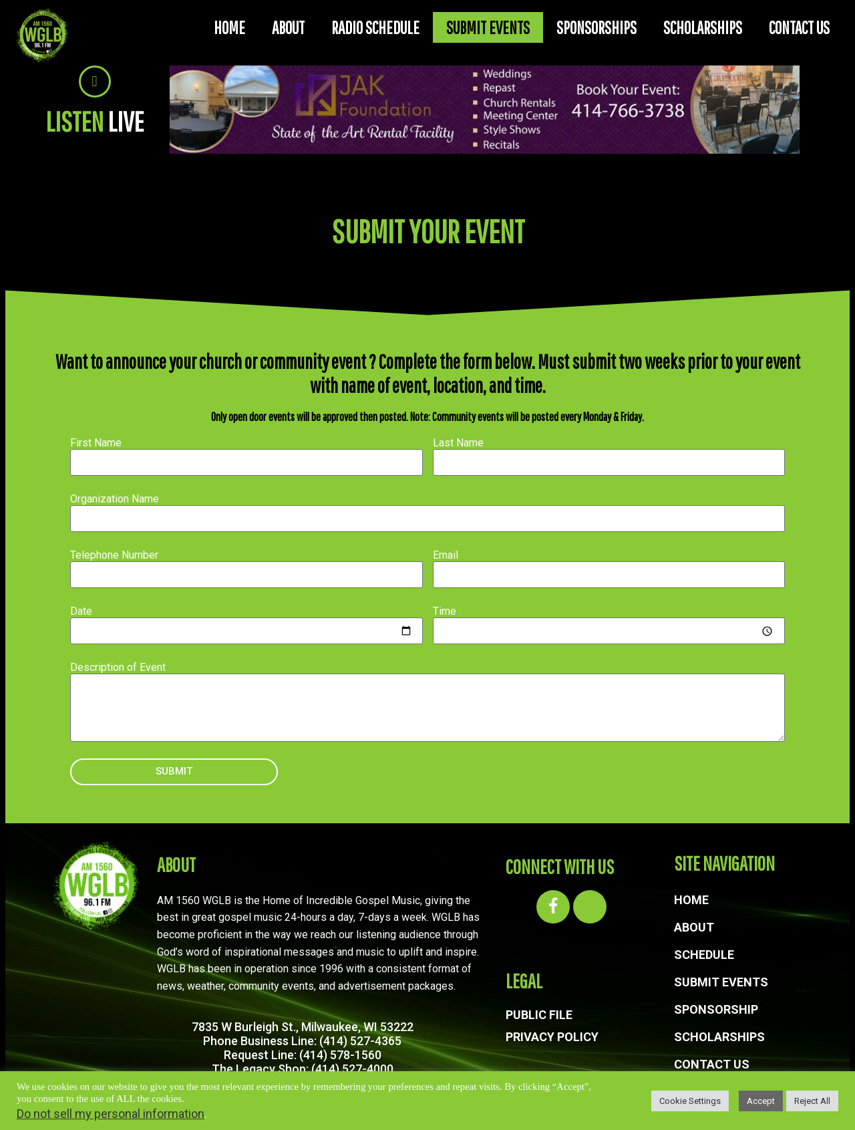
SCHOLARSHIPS (702, 27)
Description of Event (118, 667)
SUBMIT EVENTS (488, 27)
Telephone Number (114, 555)
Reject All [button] (812, 1101)
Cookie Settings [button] (690, 1101)
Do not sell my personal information (110, 1114)
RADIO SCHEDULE (375, 27)
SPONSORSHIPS (596, 27)
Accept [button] (761, 1101)
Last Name (458, 442)
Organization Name (114, 498)
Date (81, 611)
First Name (96, 442)
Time (444, 611)
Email (445, 555)
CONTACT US (799, 27)
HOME (229, 27)
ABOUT (288, 27)
